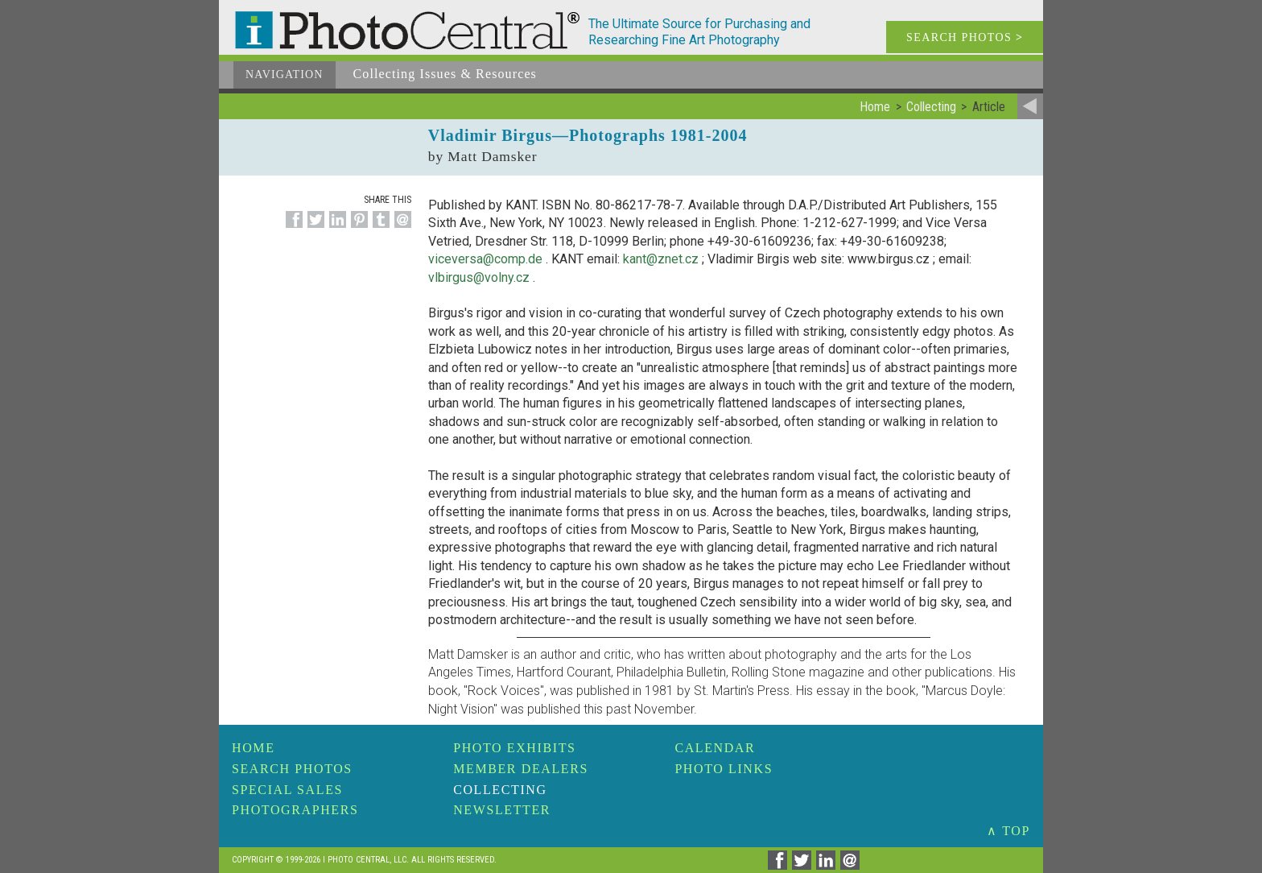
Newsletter (502, 810)
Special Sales (287, 789)
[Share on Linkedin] (335, 228)
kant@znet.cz (661, 259)
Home (253, 748)
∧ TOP (1008, 831)
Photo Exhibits (514, 748)
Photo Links (723, 769)
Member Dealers (520, 769)
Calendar (714, 748)
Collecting (499, 789)
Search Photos (292, 769)
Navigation (284, 74)
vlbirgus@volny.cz (479, 277)
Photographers (295, 810)
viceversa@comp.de (485, 259)
